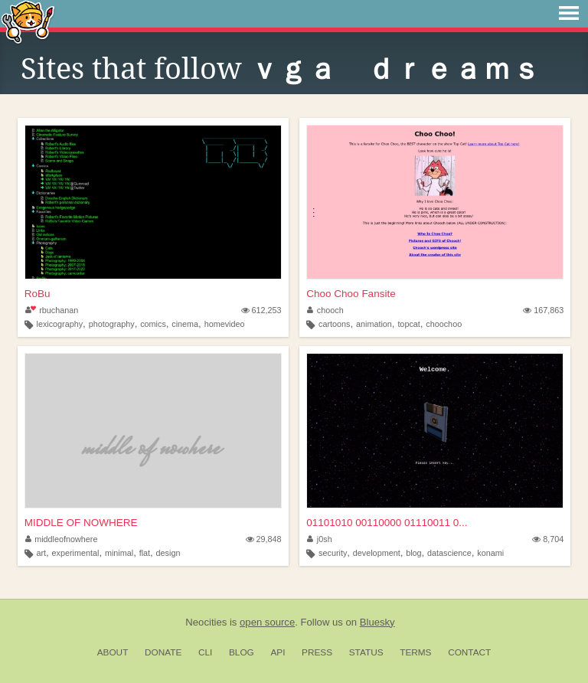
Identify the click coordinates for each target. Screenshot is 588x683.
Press (317, 652)
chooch (325, 310)
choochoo (444, 323)
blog (413, 552)
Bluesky (377, 622)
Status (366, 652)
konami (490, 552)
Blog (241, 652)
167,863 (543, 310)
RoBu (37, 293)
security (332, 552)
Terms (415, 652)
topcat (408, 323)
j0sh (319, 539)
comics (153, 323)
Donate (163, 652)
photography (112, 323)
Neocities (206, 622)
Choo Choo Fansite (350, 293)
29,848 (264, 539)
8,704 (548, 539)
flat (144, 552)
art (41, 552)
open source (267, 622)
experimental (76, 552)
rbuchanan (51, 310)
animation (374, 323)
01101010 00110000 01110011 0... (386, 522)
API (277, 652)
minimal (119, 552)
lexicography (59, 323)
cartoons (334, 323)
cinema (185, 323)
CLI (205, 652)
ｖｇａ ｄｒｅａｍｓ (395, 69)
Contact (469, 652)
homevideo (224, 323)
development (376, 552)
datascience (449, 552)
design (168, 552)
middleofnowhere (61, 539)
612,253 (261, 310)
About (113, 652)
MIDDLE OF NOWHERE (81, 522)
